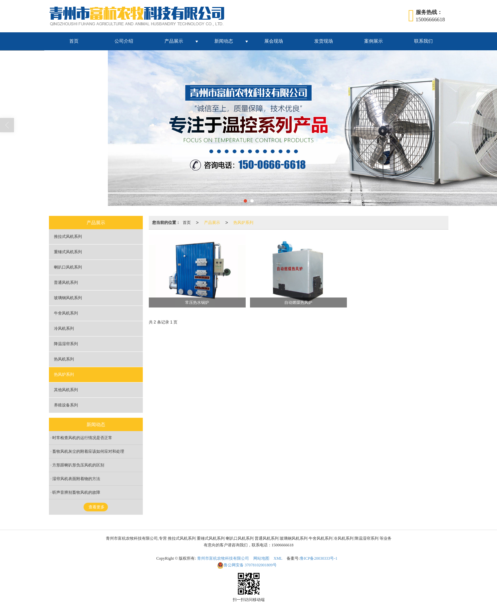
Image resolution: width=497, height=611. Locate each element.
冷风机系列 (64, 328)
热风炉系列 (243, 222)
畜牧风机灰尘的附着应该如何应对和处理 (88, 451)
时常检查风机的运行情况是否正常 (82, 437)
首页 (74, 41)
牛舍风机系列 (66, 313)
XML (278, 558)
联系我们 (423, 41)
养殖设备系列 (66, 405)
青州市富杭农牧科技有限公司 (223, 558)
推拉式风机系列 (68, 236)
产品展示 (173, 41)
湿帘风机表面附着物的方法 (76, 478)
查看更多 (97, 507)
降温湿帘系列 (66, 343)
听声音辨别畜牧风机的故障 (76, 492)
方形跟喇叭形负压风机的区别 (78, 465)
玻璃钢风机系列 (68, 298)
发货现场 (323, 41)
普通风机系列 (66, 282)
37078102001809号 (247, 565)
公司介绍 (124, 41)
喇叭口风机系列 (68, 267)
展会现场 (273, 41)
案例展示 (373, 41)
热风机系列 (64, 359)
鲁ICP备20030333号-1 (319, 558)
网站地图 (261, 558)
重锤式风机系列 (68, 252)
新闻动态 (223, 41)
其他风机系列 (66, 389)
